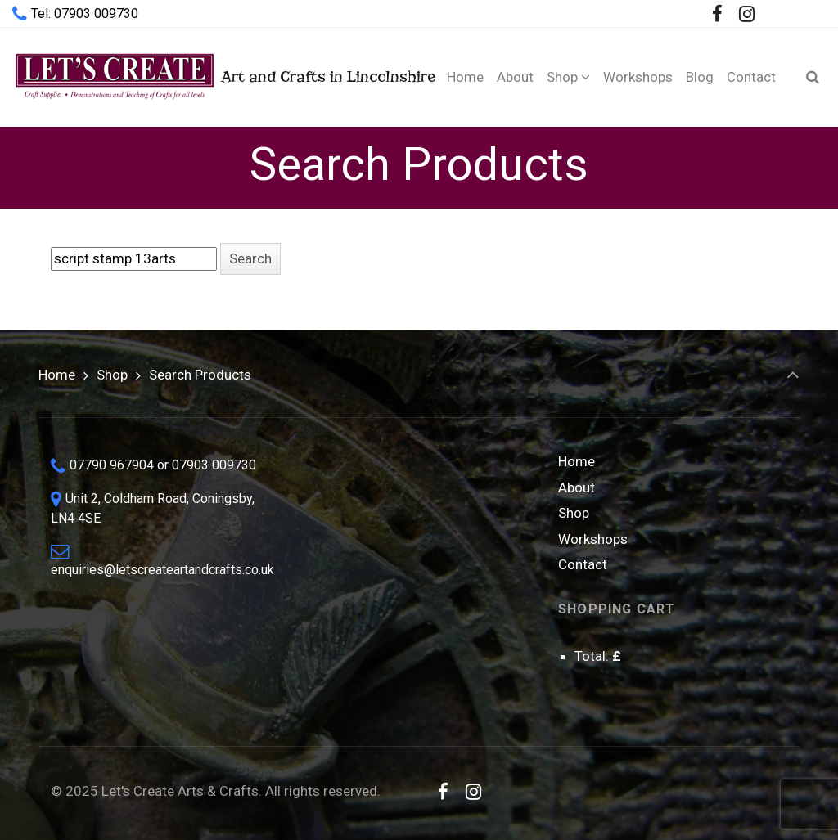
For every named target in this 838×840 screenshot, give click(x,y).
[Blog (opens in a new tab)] (699, 77)
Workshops (593, 539)
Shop (112, 374)
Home (56, 374)
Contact (582, 564)
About (576, 487)
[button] (250, 259)
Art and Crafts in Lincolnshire (211, 76)
